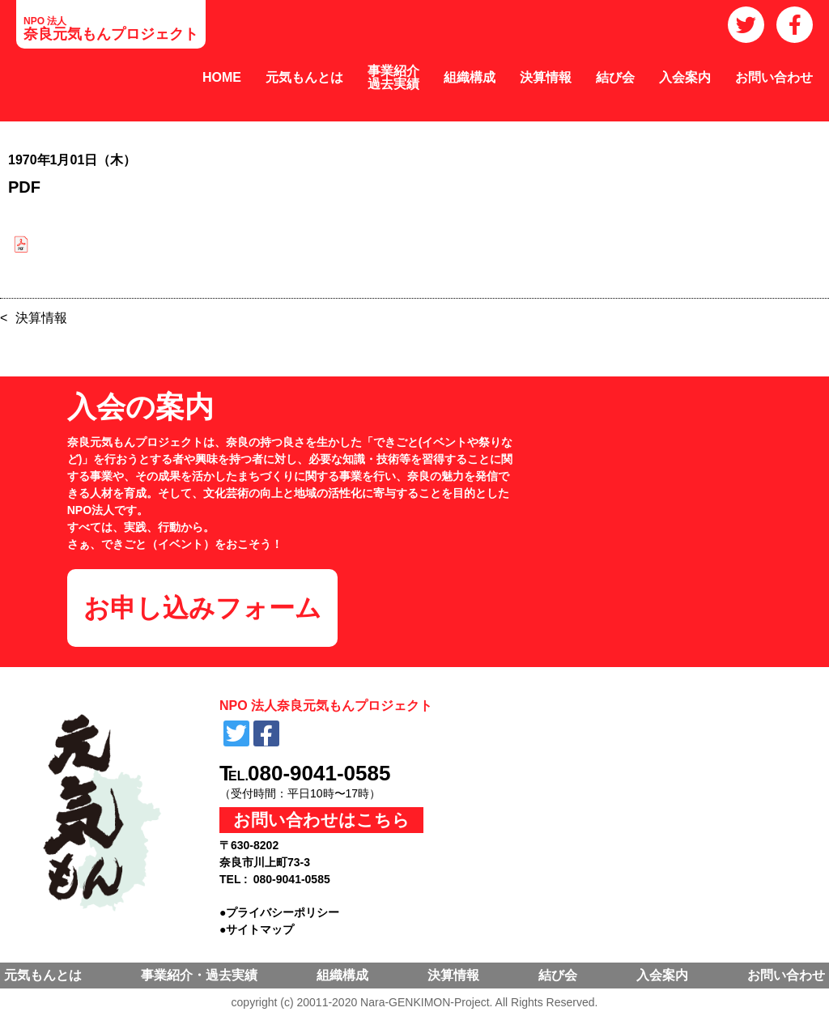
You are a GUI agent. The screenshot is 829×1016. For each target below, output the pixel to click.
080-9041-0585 (319, 773)
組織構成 (469, 77)
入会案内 (685, 77)
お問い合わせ (774, 77)
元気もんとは (304, 77)
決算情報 (546, 77)
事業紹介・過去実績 (199, 975)
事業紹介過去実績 (393, 77)
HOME (221, 77)
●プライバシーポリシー (279, 912)
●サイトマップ (256, 929)
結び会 (615, 77)
